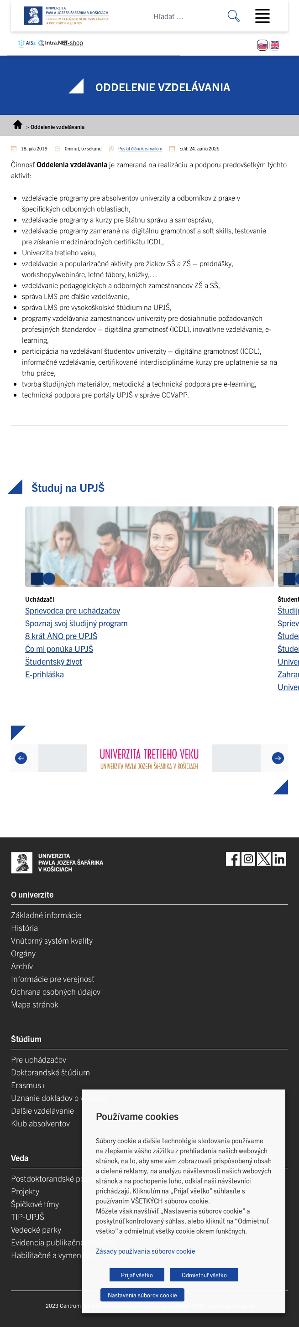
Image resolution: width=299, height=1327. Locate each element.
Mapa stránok (34, 1004)
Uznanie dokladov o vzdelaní (60, 1097)
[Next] (278, 758)
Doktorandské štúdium (50, 1072)
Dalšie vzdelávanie (42, 1110)
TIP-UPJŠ (27, 1216)
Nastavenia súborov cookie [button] (142, 1295)
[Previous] (21, 758)
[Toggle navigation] (266, 16)
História (24, 927)
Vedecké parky (36, 1229)
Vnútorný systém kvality (52, 940)
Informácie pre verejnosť (52, 978)
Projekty (25, 1191)
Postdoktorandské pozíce (54, 1178)
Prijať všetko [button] (137, 1275)
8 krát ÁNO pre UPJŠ (61, 635)
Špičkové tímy (35, 1203)
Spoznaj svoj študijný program (76, 623)
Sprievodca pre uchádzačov (72, 610)
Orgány (23, 953)
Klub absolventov (40, 1123)
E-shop (73, 42)
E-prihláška (44, 674)
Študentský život (53, 661)
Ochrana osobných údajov (55, 991)
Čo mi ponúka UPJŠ (59, 648)
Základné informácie (46, 914)
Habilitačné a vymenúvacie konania (72, 1255)
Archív (22, 965)
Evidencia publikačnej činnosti (63, 1242)
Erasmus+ (28, 1084)
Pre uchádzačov (38, 1059)
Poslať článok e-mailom (140, 148)
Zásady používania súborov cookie (145, 1250)
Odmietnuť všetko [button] (204, 1275)
